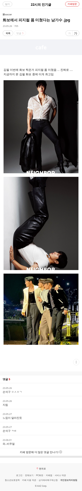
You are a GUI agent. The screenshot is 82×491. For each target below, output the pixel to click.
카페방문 (72, 4)
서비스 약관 (60, 475)
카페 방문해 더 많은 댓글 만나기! (41, 452)
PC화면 (39, 475)
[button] (76, 362)
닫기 (7, 4)
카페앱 (49, 475)
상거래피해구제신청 (48, 480)
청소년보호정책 (12, 480)
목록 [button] (8, 33)
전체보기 (29, 475)
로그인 (19, 475)
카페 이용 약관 (29, 480)
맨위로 (41, 468)
